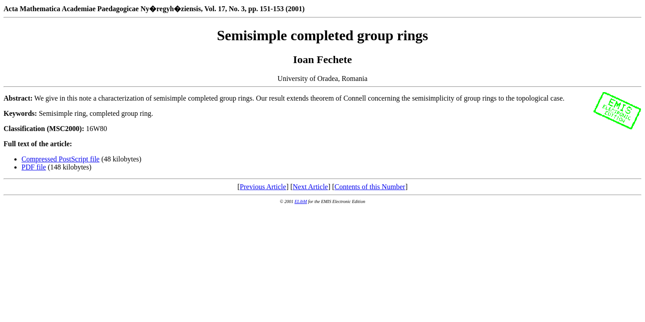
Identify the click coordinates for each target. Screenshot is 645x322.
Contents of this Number (370, 187)
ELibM (300, 201)
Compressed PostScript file (60, 159)
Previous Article (263, 187)
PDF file (34, 167)
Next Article (310, 187)
